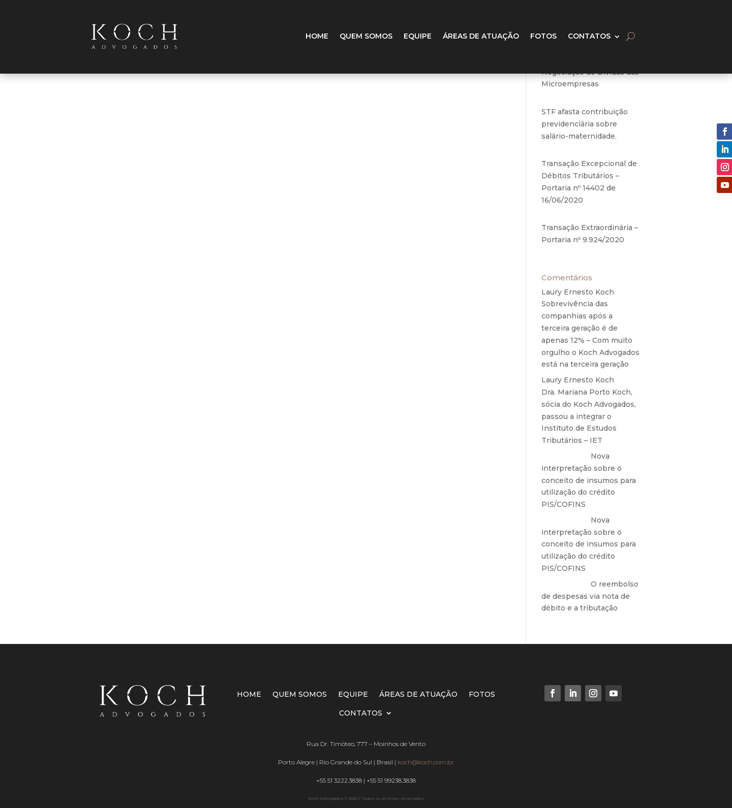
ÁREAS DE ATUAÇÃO (481, 36)
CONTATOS (589, 36)
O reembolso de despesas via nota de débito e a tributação (589, 596)
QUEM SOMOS (366, 36)
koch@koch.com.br (426, 762)
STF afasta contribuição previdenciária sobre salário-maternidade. (584, 124)
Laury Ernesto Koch (577, 292)
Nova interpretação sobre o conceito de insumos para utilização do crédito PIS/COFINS (588, 480)
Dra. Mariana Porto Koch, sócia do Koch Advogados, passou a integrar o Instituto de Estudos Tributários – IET (588, 416)
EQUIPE (418, 36)
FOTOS (543, 36)
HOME (317, 36)
